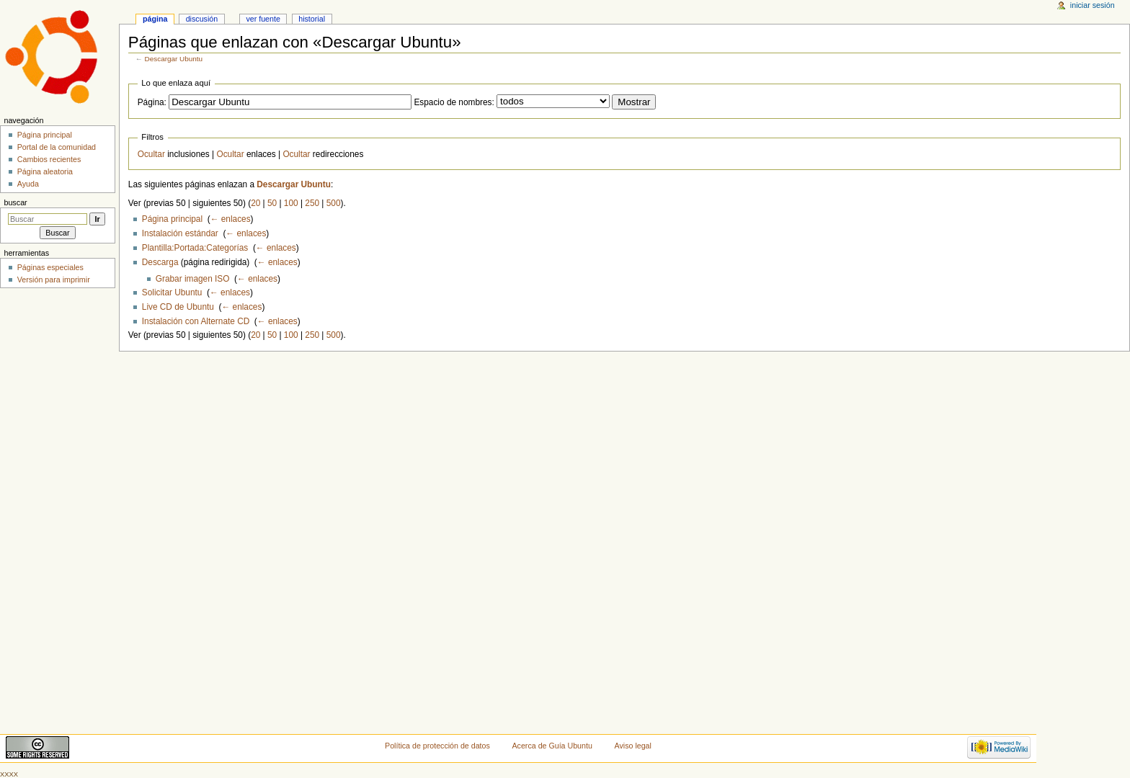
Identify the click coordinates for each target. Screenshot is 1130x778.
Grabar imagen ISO (193, 279)
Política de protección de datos (437, 745)
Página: (152, 102)
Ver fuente (263, 18)
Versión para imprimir (53, 279)
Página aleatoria (45, 171)
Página (155, 18)
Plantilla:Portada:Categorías (195, 248)
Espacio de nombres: (454, 102)
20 (255, 203)
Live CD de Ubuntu (178, 307)
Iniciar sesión (1092, 5)
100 (291, 203)
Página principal (172, 219)
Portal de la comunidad (56, 147)
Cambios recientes (49, 159)
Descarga (160, 262)
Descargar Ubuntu (174, 59)
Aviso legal (633, 745)
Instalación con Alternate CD (195, 321)
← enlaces (230, 219)
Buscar (15, 202)
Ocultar (151, 154)
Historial (311, 18)
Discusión (202, 18)
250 (312, 203)
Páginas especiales (50, 267)
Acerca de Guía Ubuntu (552, 745)
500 (333, 203)
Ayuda (28, 183)
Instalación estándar (180, 233)
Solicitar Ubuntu (172, 292)
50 (272, 203)
